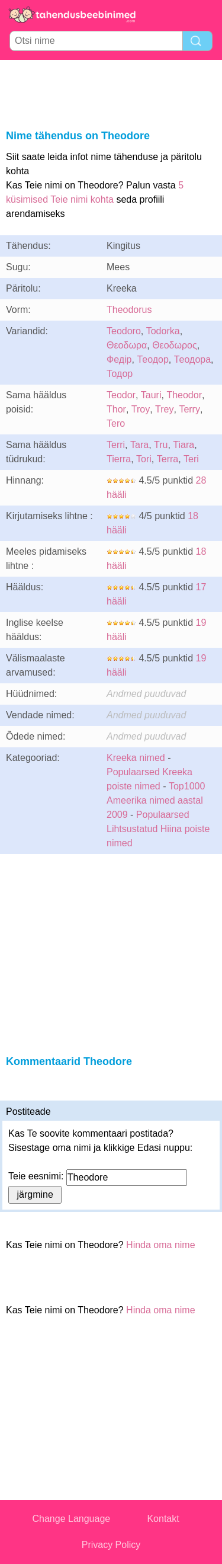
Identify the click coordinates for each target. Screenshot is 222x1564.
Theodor (184, 395)
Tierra (119, 459)
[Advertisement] (111, 92)
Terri (116, 445)
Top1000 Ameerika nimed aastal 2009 (156, 800)
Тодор (120, 374)
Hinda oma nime (160, 1245)
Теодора (192, 359)
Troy (140, 409)
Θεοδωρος (174, 345)
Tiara (183, 445)
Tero (116, 423)
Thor (116, 409)
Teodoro (124, 331)
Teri (191, 459)
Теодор (152, 359)
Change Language (72, 1519)
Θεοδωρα (127, 345)
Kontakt (163, 1519)
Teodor (121, 395)
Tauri (151, 395)
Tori (144, 459)
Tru (161, 445)
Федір (119, 359)
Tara (139, 445)
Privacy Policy (111, 1545)
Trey (164, 409)
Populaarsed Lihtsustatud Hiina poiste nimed (158, 829)
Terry (189, 409)
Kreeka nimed (136, 758)
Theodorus (129, 310)
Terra (167, 459)
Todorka (163, 331)
